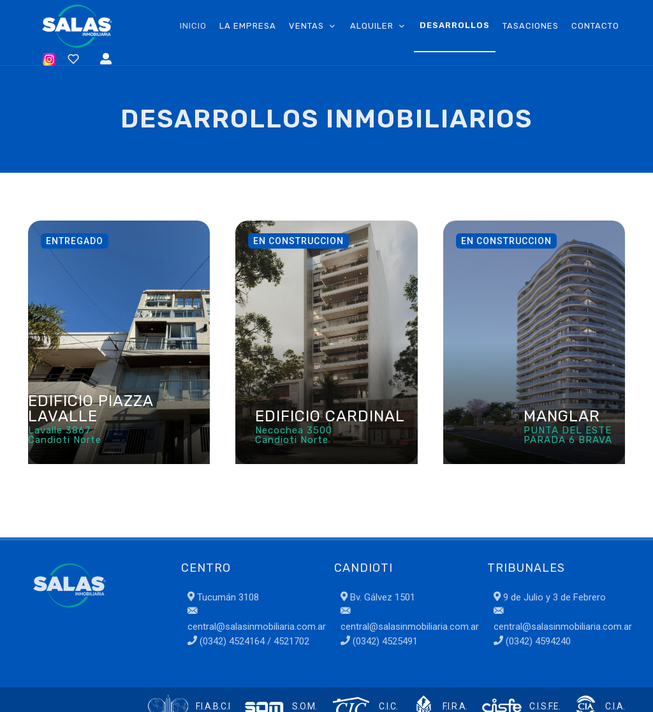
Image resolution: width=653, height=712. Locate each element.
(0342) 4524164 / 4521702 (253, 641)
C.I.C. (388, 706)
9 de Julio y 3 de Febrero (550, 597)
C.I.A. (615, 706)
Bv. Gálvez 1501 (378, 597)
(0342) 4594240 (537, 641)
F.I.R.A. (455, 706)
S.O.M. (304, 706)
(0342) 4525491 (384, 641)
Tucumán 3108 (223, 597)
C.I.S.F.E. (545, 706)
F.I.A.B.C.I (213, 706)
